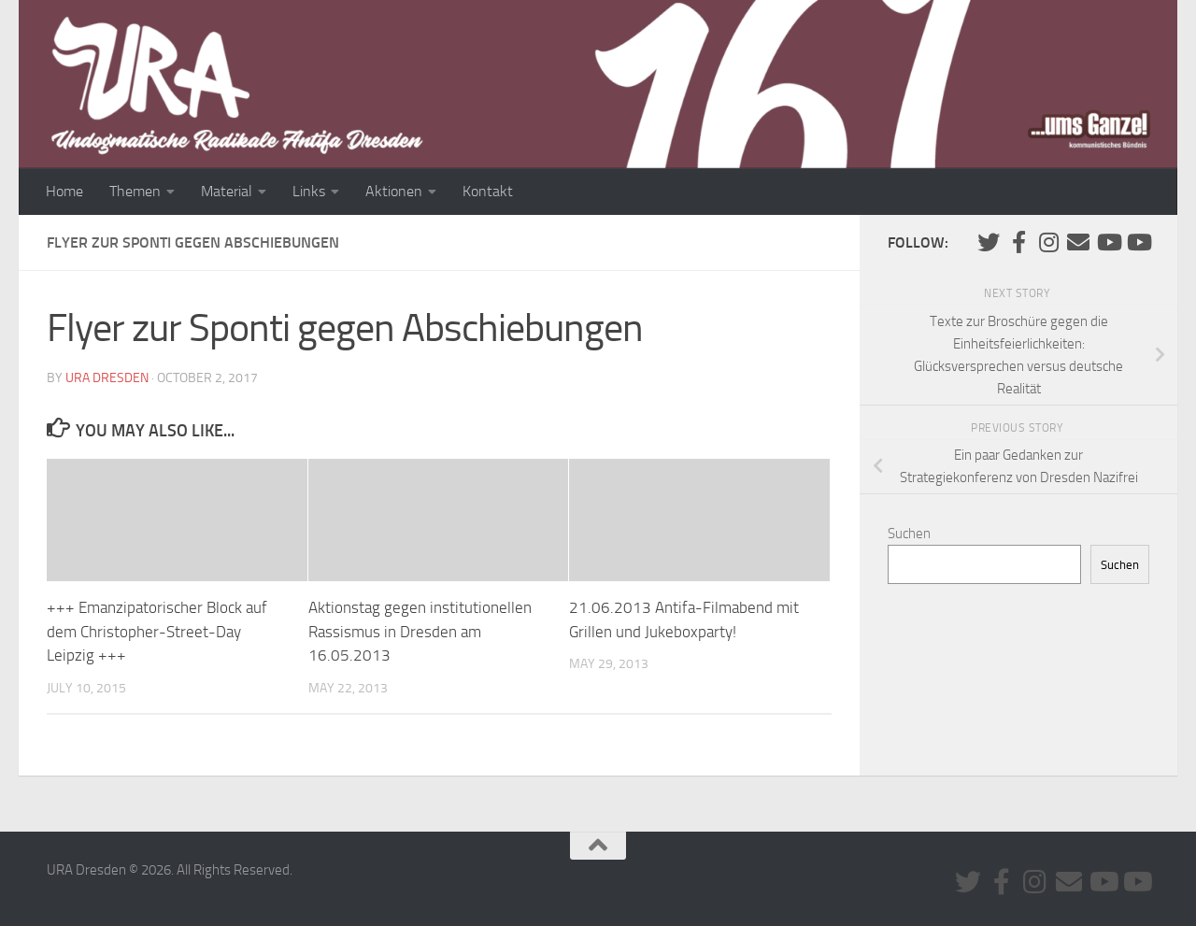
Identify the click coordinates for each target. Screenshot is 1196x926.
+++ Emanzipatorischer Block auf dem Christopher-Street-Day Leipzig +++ (157, 631)
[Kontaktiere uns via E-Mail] (1078, 242)
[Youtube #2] (1138, 242)
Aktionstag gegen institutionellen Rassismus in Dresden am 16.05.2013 (420, 631)
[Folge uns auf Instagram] (1048, 242)
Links (308, 191)
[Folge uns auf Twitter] (988, 242)
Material (226, 191)
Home (64, 191)
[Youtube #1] (1108, 242)
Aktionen (393, 191)
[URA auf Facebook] (1018, 242)
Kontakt (488, 191)
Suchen (909, 533)
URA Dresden (107, 378)
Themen (135, 191)
